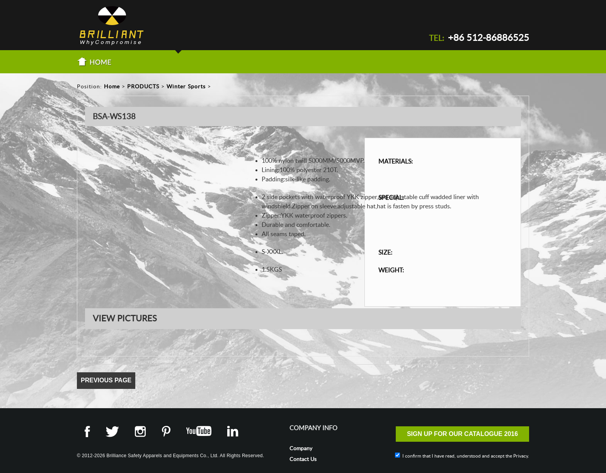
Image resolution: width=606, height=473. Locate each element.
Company (300, 448)
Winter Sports (186, 86)
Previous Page (106, 380)
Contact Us (303, 459)
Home (112, 86)
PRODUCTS (143, 86)
